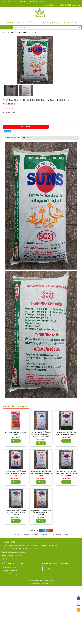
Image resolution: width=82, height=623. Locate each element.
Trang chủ (17, 535)
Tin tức (51, 535)
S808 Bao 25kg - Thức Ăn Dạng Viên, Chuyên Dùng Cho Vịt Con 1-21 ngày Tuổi (66, 473)
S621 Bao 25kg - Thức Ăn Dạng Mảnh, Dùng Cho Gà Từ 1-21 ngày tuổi (41, 512)
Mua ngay (15, 441)
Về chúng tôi (36, 535)
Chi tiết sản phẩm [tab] (12, 138)
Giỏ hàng (66, 535)
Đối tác (44, 535)
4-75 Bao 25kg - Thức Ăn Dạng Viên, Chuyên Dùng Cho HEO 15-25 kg (41, 473)
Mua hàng (26, 126)
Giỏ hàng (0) (76, 5)
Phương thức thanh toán (9, 571)
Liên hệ (58, 535)
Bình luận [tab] (27, 138)
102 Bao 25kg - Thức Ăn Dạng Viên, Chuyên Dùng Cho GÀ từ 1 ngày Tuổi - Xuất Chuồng (41, 434)
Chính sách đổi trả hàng (9, 574)
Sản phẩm (10, 33)
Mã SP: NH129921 (9, 104)
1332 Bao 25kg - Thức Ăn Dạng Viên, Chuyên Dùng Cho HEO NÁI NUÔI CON (16, 473)
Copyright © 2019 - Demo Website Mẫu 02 (41, 580)
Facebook (48, 569)
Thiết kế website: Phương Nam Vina (41, 583)
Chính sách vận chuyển (9, 567)
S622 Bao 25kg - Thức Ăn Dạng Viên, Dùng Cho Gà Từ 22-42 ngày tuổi (16, 512)
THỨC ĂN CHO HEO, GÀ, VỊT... (26, 33)
